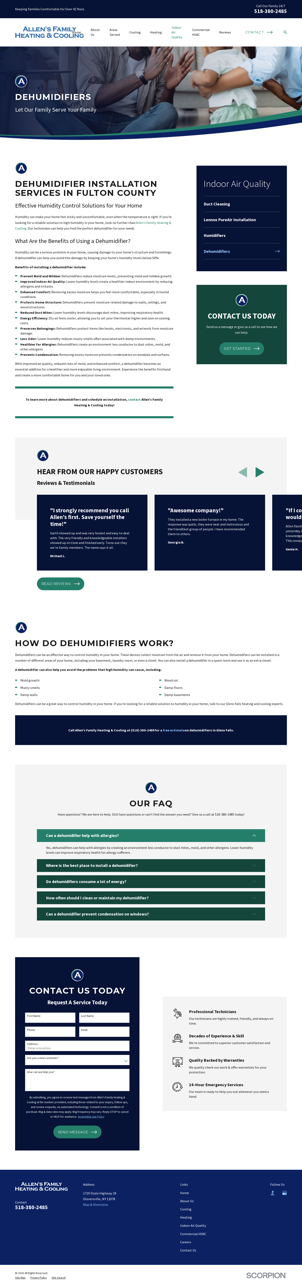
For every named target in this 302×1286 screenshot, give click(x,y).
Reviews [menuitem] (225, 32)
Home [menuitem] (76, 32)
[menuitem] (242, 204)
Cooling (185, 1209)
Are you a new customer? (38, 1058)
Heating (186, 1217)
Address (28, 1044)
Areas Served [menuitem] (114, 32)
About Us (187, 1201)
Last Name (83, 1016)
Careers (185, 1242)
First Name (29, 1016)
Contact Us (188, 1250)
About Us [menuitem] (95, 32)
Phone (27, 1030)
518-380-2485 (270, 11)
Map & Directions (95, 1204)
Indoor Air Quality (193, 1225)
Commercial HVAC (193, 1234)
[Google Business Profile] (284, 1192)
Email (80, 1030)
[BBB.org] (272, 1192)
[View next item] (260, 472)
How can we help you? (36, 1072)
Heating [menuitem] (156, 32)
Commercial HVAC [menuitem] (201, 32)
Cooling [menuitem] (135, 32)
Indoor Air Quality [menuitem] (177, 32)
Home (184, 1193)
